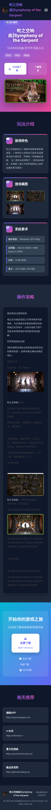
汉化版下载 (15, 69)
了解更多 (38, 69)
